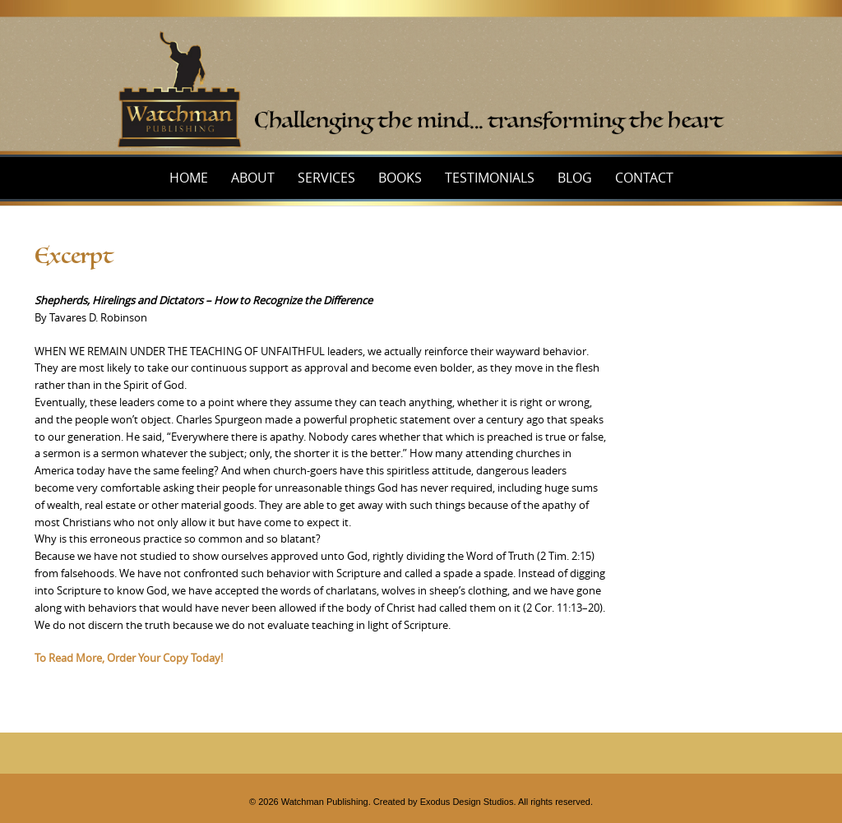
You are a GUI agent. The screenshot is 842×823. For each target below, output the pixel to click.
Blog (574, 178)
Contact (644, 178)
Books (400, 178)
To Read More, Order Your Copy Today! (129, 657)
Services (326, 178)
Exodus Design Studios (467, 802)
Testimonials (489, 178)
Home (188, 178)
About (253, 178)
